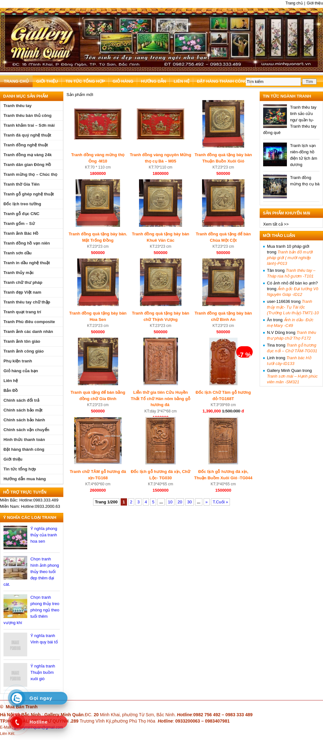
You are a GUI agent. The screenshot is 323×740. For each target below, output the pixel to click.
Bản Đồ (10, 390)
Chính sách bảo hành (24, 420)
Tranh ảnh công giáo (23, 351)
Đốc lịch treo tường (22, 203)
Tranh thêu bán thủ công (27, 115)
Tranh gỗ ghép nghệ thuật (28, 194)
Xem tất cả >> (275, 224)
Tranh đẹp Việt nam (22, 292)
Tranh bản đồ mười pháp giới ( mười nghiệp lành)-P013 (290, 258)
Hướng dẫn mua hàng (24, 478)
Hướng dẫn (153, 81)
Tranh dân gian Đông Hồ (27, 164)
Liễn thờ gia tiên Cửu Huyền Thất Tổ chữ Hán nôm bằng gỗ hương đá (160, 398)
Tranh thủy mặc (18, 272)
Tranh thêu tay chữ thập (26, 302)
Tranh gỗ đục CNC (21, 213)
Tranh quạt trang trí (22, 311)
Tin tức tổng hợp (85, 81)
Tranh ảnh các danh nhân (28, 331)
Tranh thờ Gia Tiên (21, 184)
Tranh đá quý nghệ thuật (27, 135)
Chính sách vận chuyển (26, 429)
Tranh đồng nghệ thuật (25, 145)
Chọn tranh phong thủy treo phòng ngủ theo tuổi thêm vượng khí (31, 610)
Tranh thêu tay (17, 105)
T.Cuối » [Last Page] (220, 502)
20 (180, 502)
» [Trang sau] (207, 502)
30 (189, 502)
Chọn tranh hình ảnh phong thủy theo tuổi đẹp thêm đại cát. (31, 572)
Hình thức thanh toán (24, 439)
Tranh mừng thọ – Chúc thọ (30, 174)
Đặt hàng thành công (222, 81)
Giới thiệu (315, 3)
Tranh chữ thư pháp (22, 282)
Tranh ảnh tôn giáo (21, 341)
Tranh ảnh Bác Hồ (20, 233)
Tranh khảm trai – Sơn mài (29, 125)
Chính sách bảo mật (22, 410)
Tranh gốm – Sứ (19, 223)
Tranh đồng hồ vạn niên (26, 243)
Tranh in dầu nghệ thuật (26, 262)
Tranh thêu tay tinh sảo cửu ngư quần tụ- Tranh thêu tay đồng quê (289, 120)
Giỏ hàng (123, 81)
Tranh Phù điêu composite (29, 321)
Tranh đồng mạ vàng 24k (27, 154)
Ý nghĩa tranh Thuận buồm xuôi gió (42, 672)
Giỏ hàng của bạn (20, 370)
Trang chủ (294, 3)
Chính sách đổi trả (21, 400)
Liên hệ (181, 81)
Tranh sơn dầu (17, 253)
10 (170, 502)
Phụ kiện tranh (17, 361)
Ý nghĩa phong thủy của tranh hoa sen (43, 535)
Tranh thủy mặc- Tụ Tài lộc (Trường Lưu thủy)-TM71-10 (293, 307)
